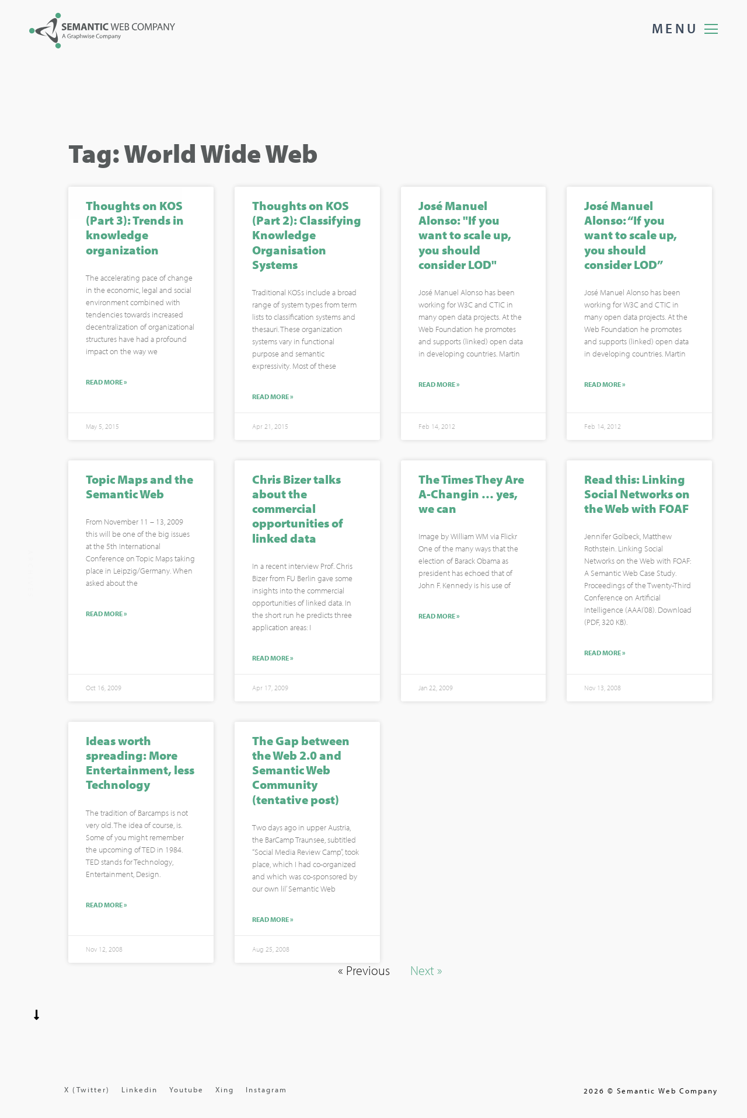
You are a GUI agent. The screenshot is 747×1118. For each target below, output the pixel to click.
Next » (426, 971)
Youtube (186, 1089)
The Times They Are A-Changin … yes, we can (471, 495)
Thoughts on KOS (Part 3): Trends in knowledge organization (135, 228)
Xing (224, 1089)
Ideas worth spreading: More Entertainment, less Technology (140, 763)
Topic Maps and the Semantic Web (139, 487)
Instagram (266, 1089)
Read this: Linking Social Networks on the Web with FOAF (637, 495)
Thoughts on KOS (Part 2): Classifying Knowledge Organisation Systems (306, 236)
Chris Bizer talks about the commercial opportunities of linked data (297, 510)
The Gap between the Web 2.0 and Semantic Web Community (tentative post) (301, 770)
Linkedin (139, 1089)
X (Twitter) (87, 1089)
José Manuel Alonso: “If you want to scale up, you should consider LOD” (630, 236)
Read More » (106, 383)
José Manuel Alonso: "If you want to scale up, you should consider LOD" (464, 236)
